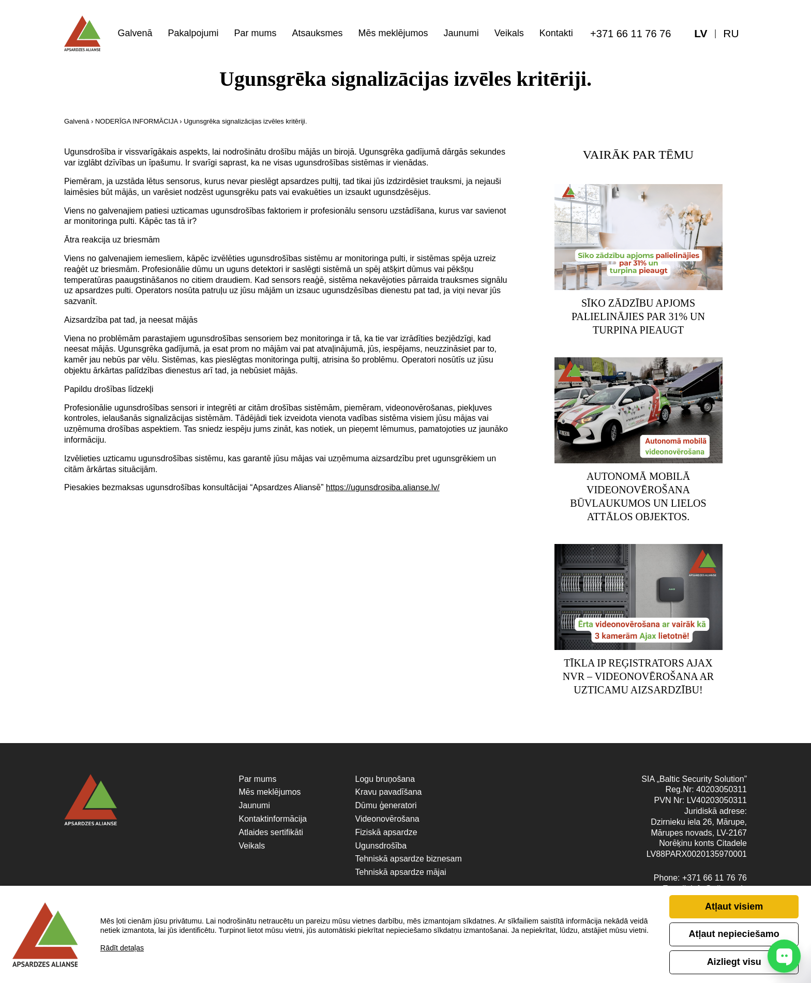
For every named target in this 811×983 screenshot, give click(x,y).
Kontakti (556, 33)
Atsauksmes (317, 33)
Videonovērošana (387, 823)
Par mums (255, 33)
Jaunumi (461, 33)
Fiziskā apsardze (386, 837)
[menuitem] (731, 33)
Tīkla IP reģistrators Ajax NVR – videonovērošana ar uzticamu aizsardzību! (638, 681)
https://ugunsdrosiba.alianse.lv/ (383, 487)
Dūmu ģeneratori (386, 810)
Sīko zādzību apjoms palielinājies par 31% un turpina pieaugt (638, 318)
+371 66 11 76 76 (630, 33)
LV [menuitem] (700, 33)
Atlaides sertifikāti (271, 837)
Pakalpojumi (193, 33)
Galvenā (134, 33)
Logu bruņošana (385, 783)
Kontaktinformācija (273, 823)
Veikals (509, 33)
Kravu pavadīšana (388, 796)
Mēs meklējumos (393, 33)
